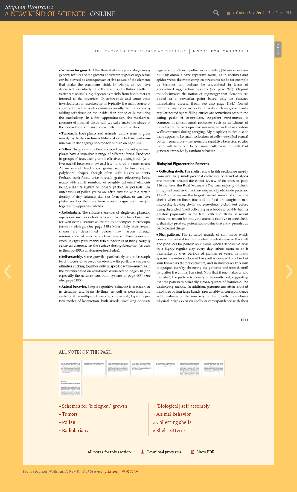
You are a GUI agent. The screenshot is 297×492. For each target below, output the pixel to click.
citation (111, 471)
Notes (277, 49)
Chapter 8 (243, 12)
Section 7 (263, 12)
